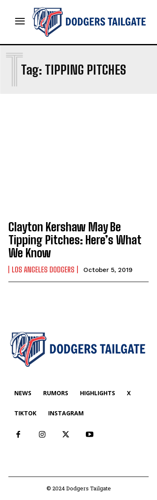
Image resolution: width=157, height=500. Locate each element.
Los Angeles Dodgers (43, 269)
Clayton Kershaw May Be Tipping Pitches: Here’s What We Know (75, 240)
